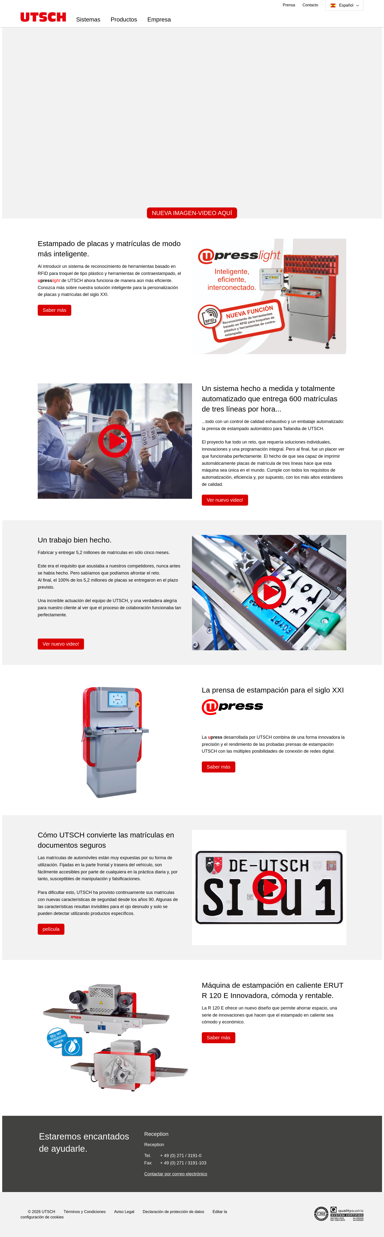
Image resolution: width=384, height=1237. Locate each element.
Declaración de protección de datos (173, 1212)
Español (342, 5)
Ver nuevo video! (225, 500)
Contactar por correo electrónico (175, 1174)
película (51, 929)
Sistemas (88, 19)
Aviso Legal (124, 1212)
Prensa (289, 5)
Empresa (159, 19)
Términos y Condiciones (85, 1212)
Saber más (54, 310)
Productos (124, 19)
